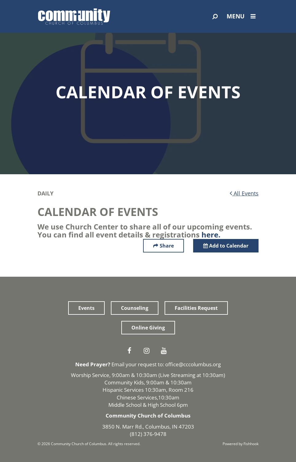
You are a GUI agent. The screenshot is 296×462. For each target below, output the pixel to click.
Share (167, 245)
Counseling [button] (134, 308)
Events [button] (86, 308)
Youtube (165, 351)
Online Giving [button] (148, 327)
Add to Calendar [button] (225, 245)
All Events (244, 193)
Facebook (131, 351)
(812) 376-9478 (148, 433)
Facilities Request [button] (196, 308)
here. (210, 234)
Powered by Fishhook (241, 443)
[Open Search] (215, 16)
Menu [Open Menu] (243, 16)
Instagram (148, 351)
